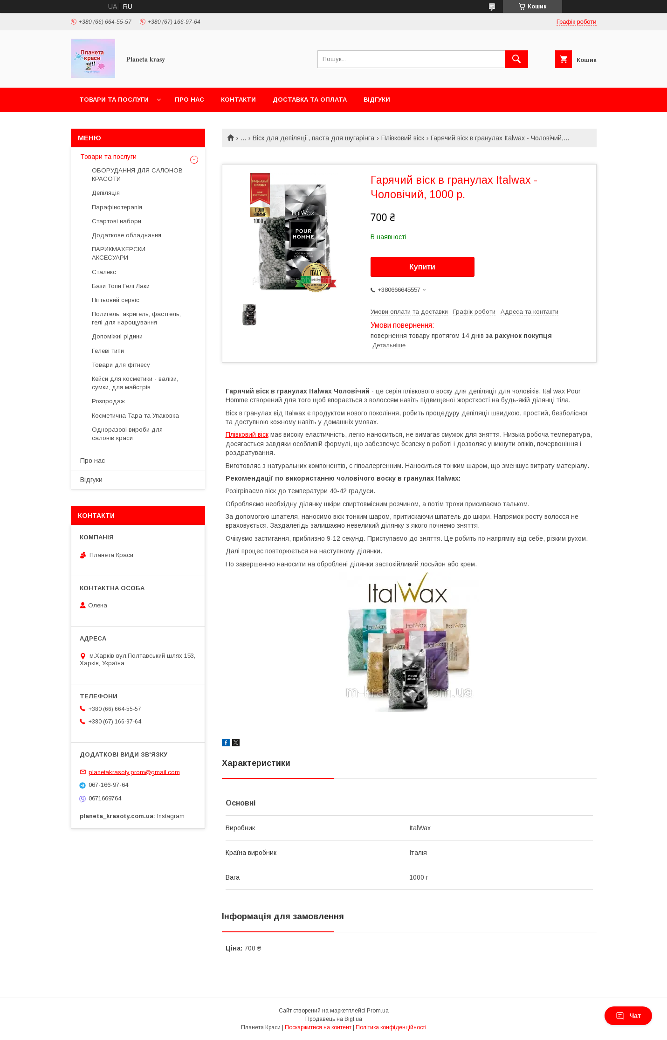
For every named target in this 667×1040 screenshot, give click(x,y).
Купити (422, 267)
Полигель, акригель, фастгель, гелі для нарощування (136, 318)
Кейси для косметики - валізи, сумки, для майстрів (135, 383)
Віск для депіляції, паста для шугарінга (313, 138)
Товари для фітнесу (121, 364)
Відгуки (377, 99)
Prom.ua (378, 1010)
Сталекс (104, 272)
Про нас (189, 99)
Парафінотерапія (117, 207)
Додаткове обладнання (126, 235)
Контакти (238, 99)
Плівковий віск (402, 138)
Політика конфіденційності (391, 1027)
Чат (628, 1016)
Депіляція (106, 192)
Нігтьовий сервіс (115, 299)
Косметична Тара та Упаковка (135, 415)
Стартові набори (116, 221)
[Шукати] (516, 59)
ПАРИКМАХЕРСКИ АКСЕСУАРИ (118, 253)
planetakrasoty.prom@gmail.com (134, 771)
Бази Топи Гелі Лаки (121, 285)
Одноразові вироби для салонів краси (127, 433)
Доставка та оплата (310, 99)
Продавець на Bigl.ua (333, 1019)
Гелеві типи (108, 350)
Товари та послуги (114, 99)
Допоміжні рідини (117, 336)
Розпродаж (108, 401)
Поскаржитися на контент (318, 1027)
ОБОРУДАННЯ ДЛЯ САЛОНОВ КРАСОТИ (137, 174)
